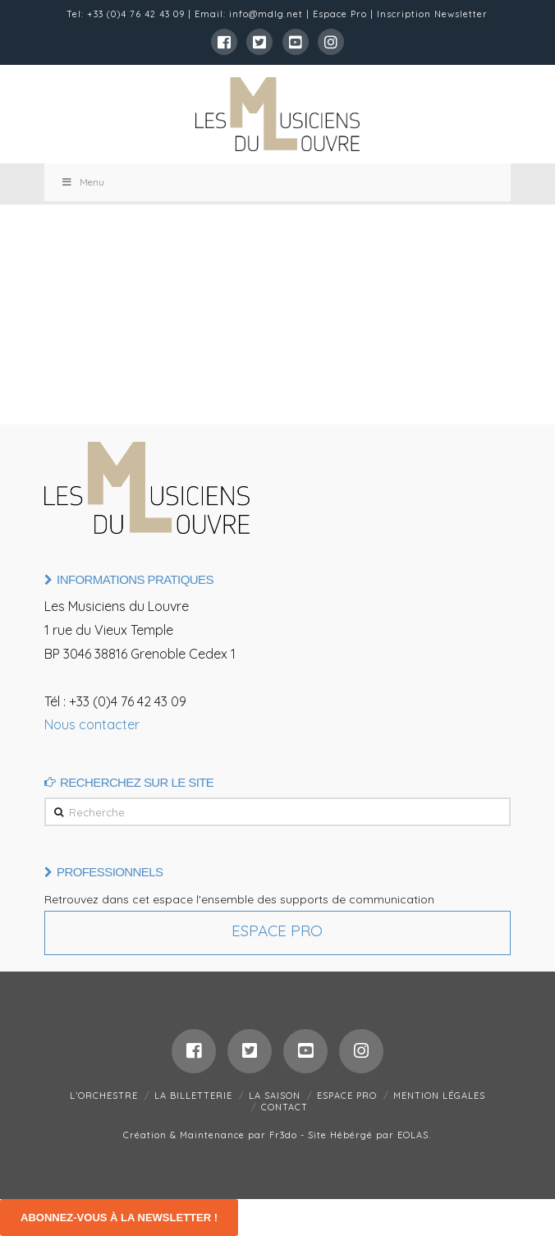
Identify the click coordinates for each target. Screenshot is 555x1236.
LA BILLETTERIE (193, 1095)
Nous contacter (92, 724)
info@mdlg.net (266, 14)
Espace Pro (340, 14)
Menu (82, 182)
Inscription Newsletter (432, 14)
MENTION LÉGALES (439, 1095)
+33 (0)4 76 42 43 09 (136, 14)
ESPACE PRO (347, 1095)
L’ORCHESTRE (104, 1095)
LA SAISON (274, 1095)
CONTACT (284, 1107)
